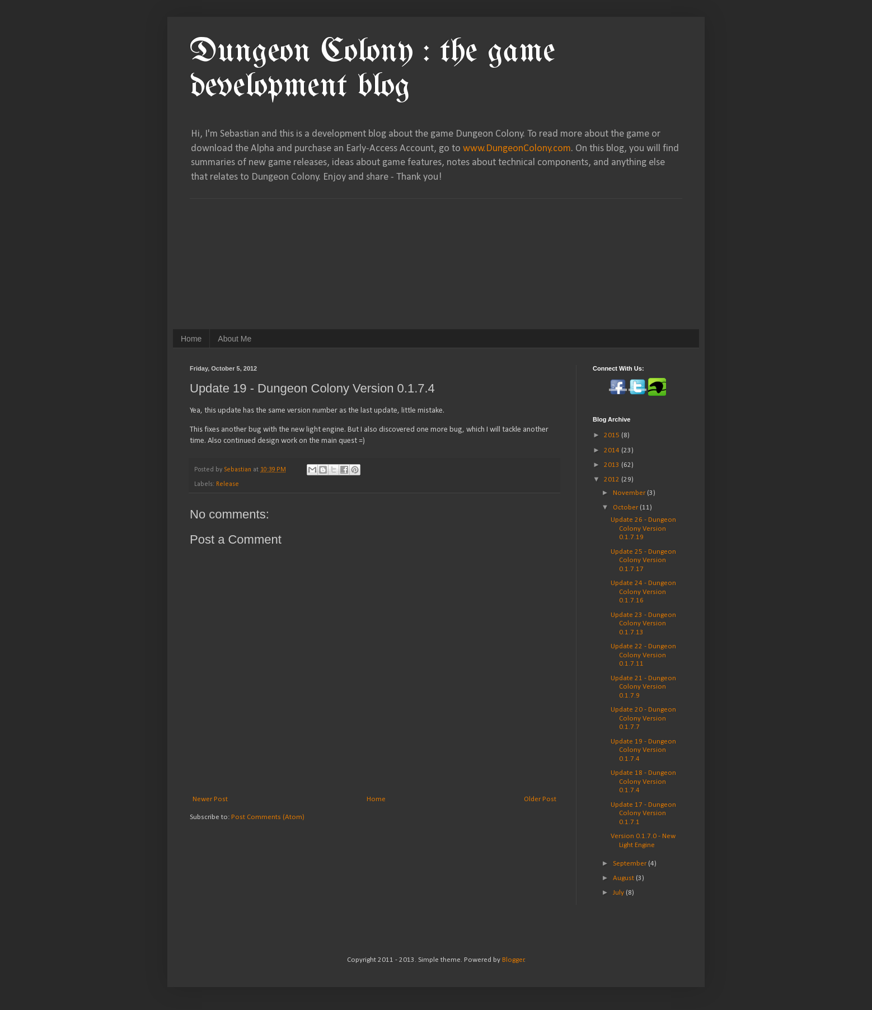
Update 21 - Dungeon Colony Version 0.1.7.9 (643, 687)
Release (227, 484)
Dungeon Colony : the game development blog (372, 69)
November (630, 493)
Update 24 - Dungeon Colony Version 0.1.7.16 (643, 591)
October (626, 507)
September (630, 863)
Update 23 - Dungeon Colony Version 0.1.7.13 (643, 623)
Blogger (513, 960)
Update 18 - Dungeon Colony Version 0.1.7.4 (643, 781)
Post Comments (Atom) (267, 817)
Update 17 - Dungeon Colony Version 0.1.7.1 (643, 813)
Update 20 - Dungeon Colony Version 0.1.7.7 (643, 718)
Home (191, 338)
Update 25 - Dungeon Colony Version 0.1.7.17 (643, 560)
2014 (612, 450)
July (619, 892)
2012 (612, 479)
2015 (612, 435)
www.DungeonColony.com (517, 148)
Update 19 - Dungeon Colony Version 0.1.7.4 (643, 750)
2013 (612, 465)
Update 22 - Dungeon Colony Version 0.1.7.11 (643, 655)
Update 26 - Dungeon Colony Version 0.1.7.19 (643, 528)
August (624, 878)
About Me (234, 338)
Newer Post (210, 799)
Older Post (540, 799)
